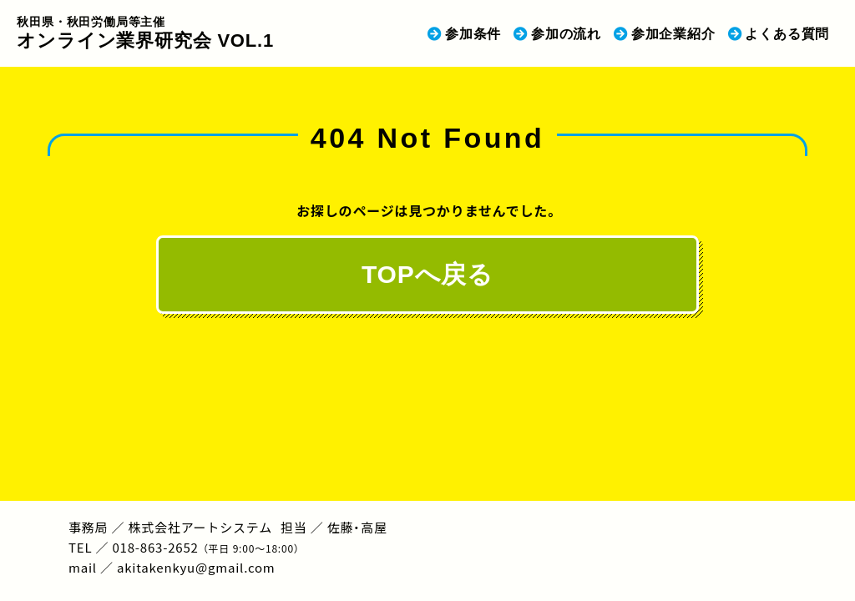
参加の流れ (566, 34)
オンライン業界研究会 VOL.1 (145, 32)
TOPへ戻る (427, 274)
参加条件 (473, 34)
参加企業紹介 (673, 34)
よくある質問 (787, 34)
